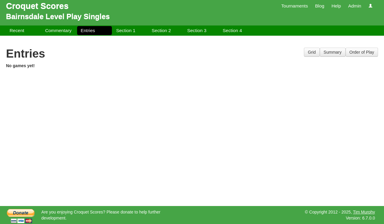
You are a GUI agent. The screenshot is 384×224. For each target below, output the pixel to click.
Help (336, 5)
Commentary (58, 30)
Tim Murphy (364, 212)
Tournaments (294, 5)
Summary (333, 52)
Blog (319, 5)
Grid (312, 52)
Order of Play (362, 52)
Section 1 (125, 30)
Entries (88, 30)
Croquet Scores (37, 5)
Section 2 (161, 30)
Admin (354, 5)
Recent (17, 30)
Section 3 (196, 30)
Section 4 (232, 30)
